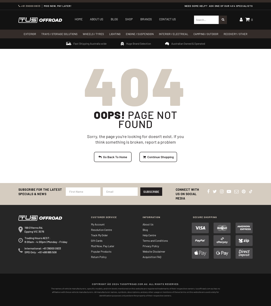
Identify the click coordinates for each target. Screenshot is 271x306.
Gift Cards (97, 240)
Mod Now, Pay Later (102, 246)
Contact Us (167, 19)
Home (79, 19)
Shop (129, 19)
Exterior (30, 34)
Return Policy (99, 257)
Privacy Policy (151, 246)
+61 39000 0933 (29, 6)
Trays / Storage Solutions (59, 34)
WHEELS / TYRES (93, 34)
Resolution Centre (101, 229)
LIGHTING (115, 34)
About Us (96, 19)
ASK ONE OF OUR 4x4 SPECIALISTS (231, 5)
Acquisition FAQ (152, 257)
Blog (114, 19)
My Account (98, 224)
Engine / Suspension (140, 34)
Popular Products (101, 251)
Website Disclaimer (154, 251)
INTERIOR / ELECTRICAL (173, 34)
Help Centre (149, 235)
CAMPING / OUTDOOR (205, 34)
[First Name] (83, 191)
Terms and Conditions (155, 240)
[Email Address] (120, 191)
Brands (146, 19)
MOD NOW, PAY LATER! (57, 6)
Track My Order (99, 235)
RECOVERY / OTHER (235, 34)
